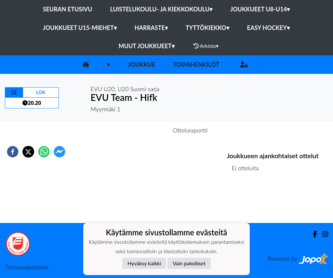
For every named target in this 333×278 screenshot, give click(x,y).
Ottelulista (248, 201)
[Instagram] (322, 234)
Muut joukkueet (147, 45)
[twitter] (28, 152)
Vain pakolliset (189, 263)
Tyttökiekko (207, 27)
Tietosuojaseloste (26, 267)
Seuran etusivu (67, 9)
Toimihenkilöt (196, 64)
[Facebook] (312, 234)
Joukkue (141, 64)
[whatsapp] (44, 152)
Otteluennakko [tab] (144, 130)
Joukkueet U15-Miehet (80, 27)
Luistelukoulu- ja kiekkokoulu (161, 9)
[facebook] (13, 152)
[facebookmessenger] (59, 152)
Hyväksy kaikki (144, 263)
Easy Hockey (268, 27)
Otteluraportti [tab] (190, 130)
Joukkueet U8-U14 (260, 9)
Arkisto (206, 46)
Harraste (151, 27)
